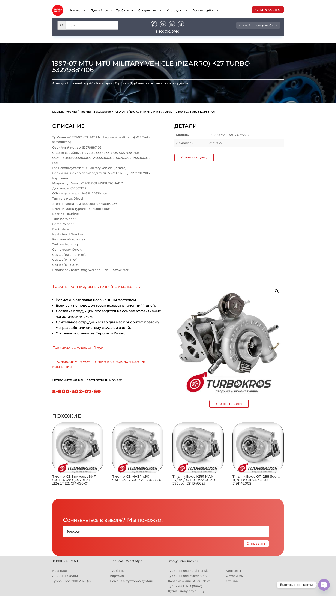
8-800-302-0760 (167, 31)
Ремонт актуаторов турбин (131, 581)
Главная (57, 111)
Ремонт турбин (204, 10)
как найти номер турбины (258, 25)
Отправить (256, 543)
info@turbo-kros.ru (183, 561)
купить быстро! (268, 9)
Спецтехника (148, 10)
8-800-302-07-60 (76, 391)
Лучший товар (101, 10)
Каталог (76, 10)
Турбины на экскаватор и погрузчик (159, 83)
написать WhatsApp (126, 561)
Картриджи (175, 10)
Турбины (122, 10)
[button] (277, 291)
